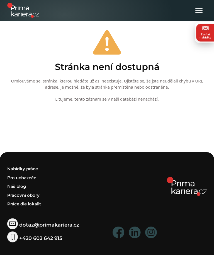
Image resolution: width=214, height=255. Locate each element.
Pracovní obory (23, 195)
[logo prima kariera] (23, 10)
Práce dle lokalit (24, 204)
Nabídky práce (22, 168)
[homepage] (187, 186)
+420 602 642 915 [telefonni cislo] (34, 238)
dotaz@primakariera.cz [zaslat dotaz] (43, 225)
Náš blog (16, 186)
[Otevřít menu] (199, 11)
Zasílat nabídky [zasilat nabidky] (205, 32)
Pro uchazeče (21, 177)
